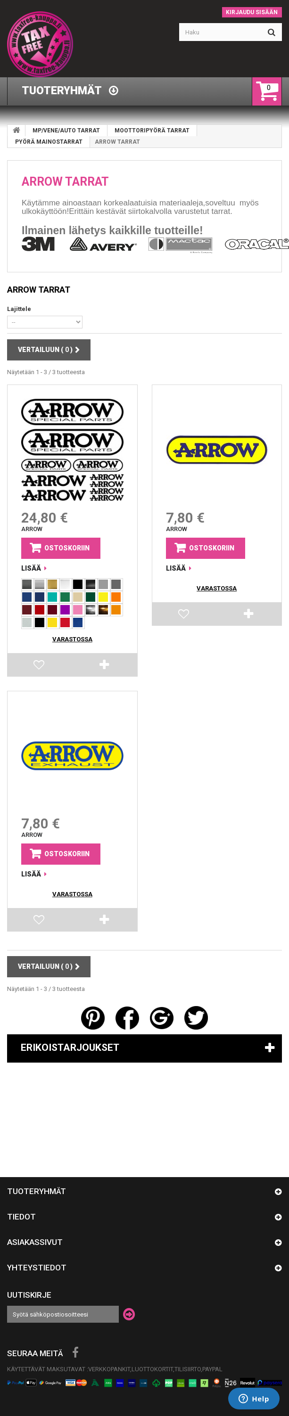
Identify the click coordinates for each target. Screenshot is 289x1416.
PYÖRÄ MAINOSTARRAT (49, 142)
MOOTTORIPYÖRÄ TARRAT (152, 130)
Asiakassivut (35, 1242)
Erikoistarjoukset (70, 1047)
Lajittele (19, 308)
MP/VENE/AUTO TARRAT (66, 130)
